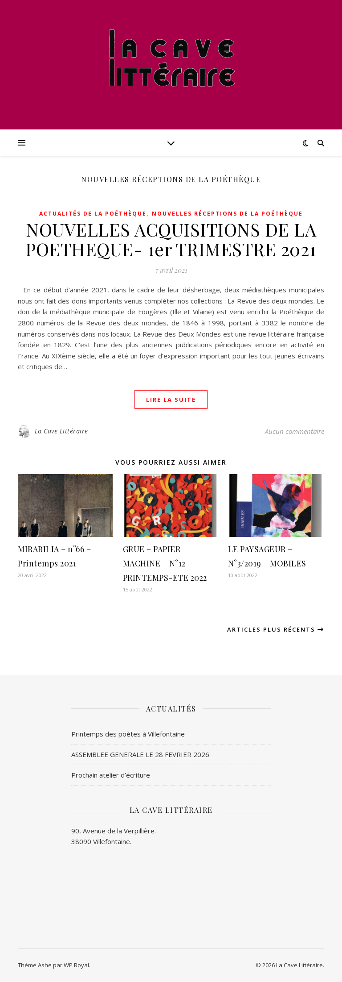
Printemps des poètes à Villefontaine (128, 733)
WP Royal (76, 965)
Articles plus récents (275, 629)
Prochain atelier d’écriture (110, 774)
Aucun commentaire (294, 431)
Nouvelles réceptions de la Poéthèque (227, 213)
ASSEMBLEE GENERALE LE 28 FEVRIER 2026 (140, 754)
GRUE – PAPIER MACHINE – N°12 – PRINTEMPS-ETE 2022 (165, 563)
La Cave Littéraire (61, 431)
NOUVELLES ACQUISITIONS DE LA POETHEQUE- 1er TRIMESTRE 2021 (171, 239)
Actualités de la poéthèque (93, 213)
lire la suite (171, 399)
